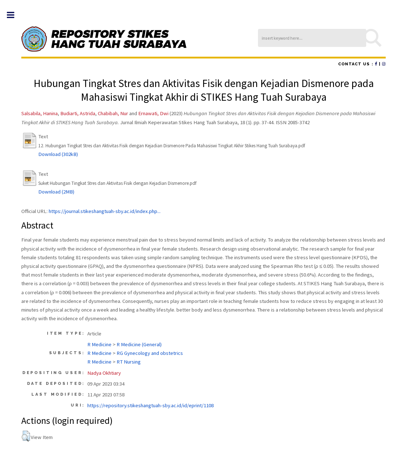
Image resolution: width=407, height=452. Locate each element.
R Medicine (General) (139, 344)
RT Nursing (129, 361)
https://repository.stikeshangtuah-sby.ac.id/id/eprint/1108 (150, 405)
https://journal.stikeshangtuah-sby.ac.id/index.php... (105, 211)
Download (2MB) (56, 191)
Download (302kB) (58, 154)
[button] (26, 436)
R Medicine (99, 344)
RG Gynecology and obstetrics (150, 353)
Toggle (14, 15)
